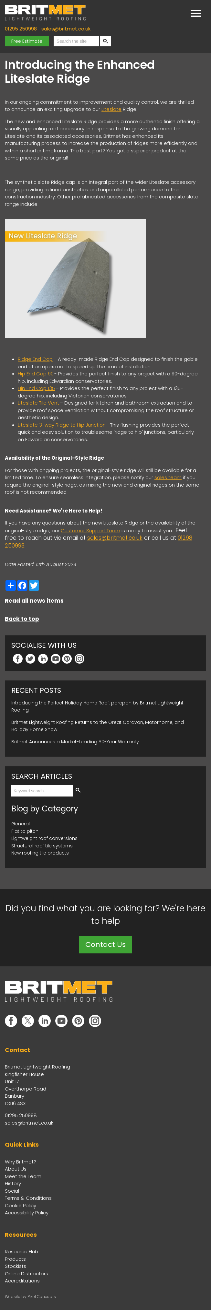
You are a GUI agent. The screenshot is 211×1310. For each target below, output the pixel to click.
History (13, 1183)
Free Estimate (26, 41)
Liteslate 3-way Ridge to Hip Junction (62, 424)
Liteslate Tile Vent (38, 402)
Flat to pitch (24, 831)
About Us (15, 1168)
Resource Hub (21, 1251)
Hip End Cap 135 (36, 388)
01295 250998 (21, 28)
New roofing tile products (40, 853)
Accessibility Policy (26, 1212)
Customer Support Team (90, 530)
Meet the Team (23, 1176)
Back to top (22, 619)
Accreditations (22, 1280)
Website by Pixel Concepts (30, 1296)
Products (15, 1259)
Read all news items (34, 601)
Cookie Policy (20, 1205)
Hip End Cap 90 (36, 373)
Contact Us (105, 944)
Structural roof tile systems (42, 846)
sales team (168, 477)
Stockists (15, 1266)
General (20, 823)
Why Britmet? (20, 1161)
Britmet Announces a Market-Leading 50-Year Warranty (75, 741)
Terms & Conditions (28, 1198)
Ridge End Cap (35, 359)
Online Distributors (26, 1273)
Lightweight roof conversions (44, 838)
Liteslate (111, 109)
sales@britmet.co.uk (65, 28)
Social (12, 1190)
